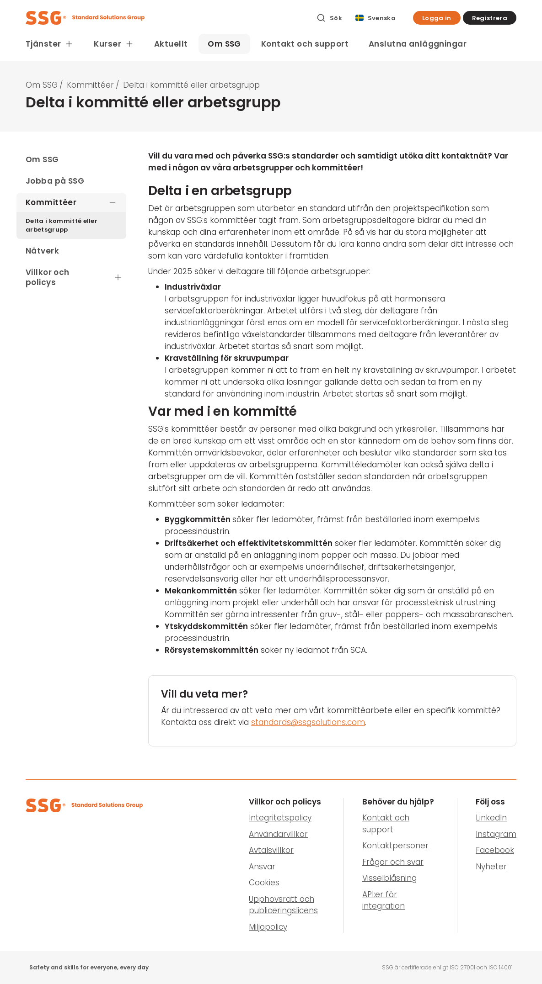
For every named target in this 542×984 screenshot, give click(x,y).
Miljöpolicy (268, 926)
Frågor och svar (393, 862)
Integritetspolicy (280, 817)
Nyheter (491, 866)
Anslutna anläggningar (418, 43)
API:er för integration (383, 900)
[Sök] (329, 18)
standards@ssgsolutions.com (308, 722)
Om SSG (224, 43)
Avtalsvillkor (271, 850)
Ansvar (262, 866)
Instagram (496, 834)
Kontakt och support (305, 43)
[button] (437, 18)
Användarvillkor (278, 834)
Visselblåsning (389, 878)
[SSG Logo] (166, 18)
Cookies (264, 882)
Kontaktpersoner (395, 845)
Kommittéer (90, 84)
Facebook (495, 850)
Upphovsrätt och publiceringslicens (283, 905)
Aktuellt (171, 43)
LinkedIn (491, 817)
